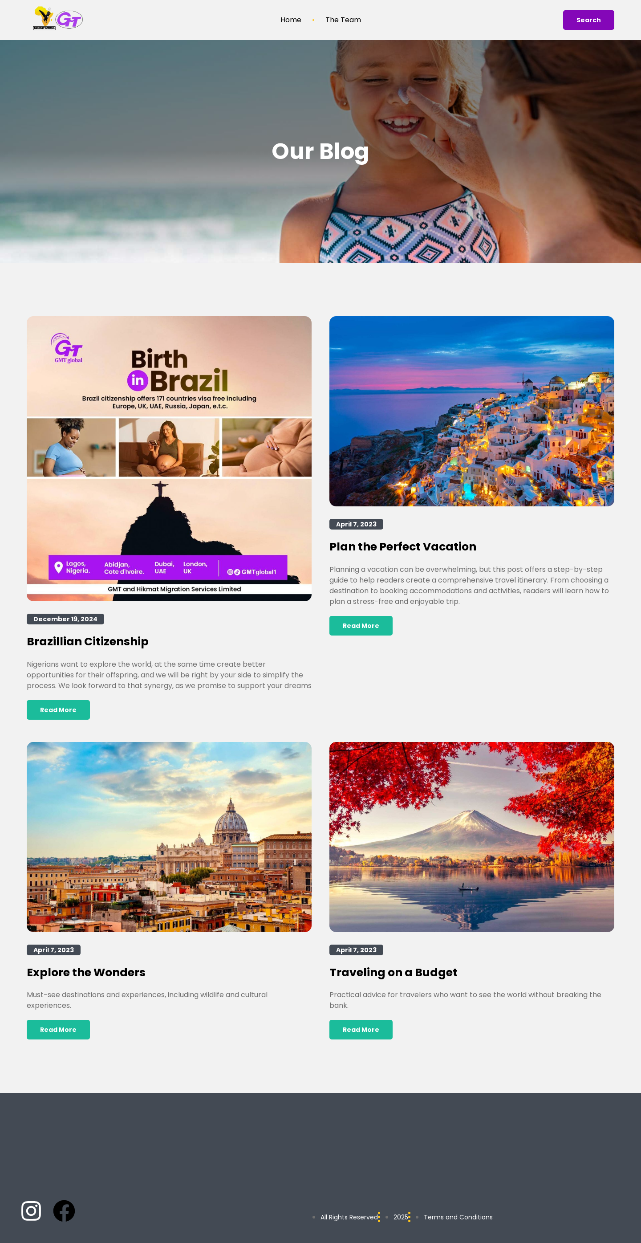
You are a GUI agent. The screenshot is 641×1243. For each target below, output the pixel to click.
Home (290, 20)
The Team (343, 20)
